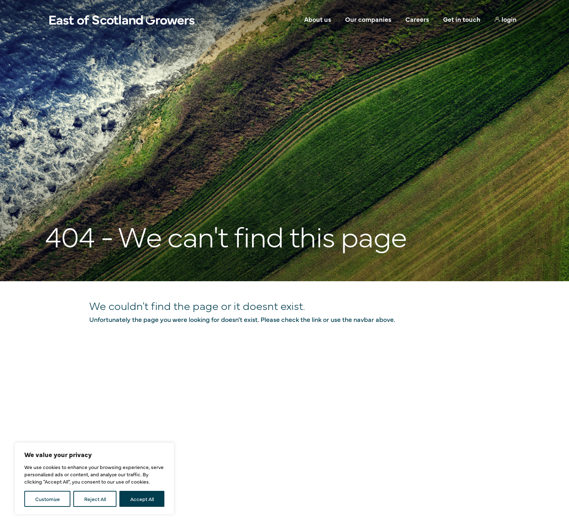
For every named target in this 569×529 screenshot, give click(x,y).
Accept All (142, 498)
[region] (94, 478)
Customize (47, 498)
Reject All (95, 498)
